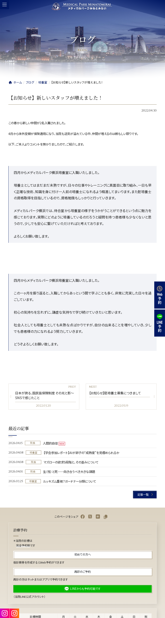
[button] (145, 494)
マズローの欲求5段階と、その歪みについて (71, 462)
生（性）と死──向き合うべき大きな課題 (69, 471)
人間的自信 (50, 443)
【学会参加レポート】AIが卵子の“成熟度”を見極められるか (81, 452)
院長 (32, 443)
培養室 (33, 452)
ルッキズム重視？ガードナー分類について (69, 481)
